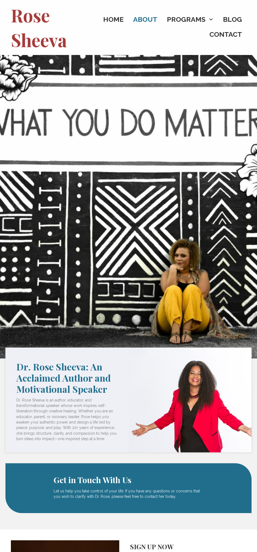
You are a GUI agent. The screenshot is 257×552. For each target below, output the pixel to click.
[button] (211, 19)
